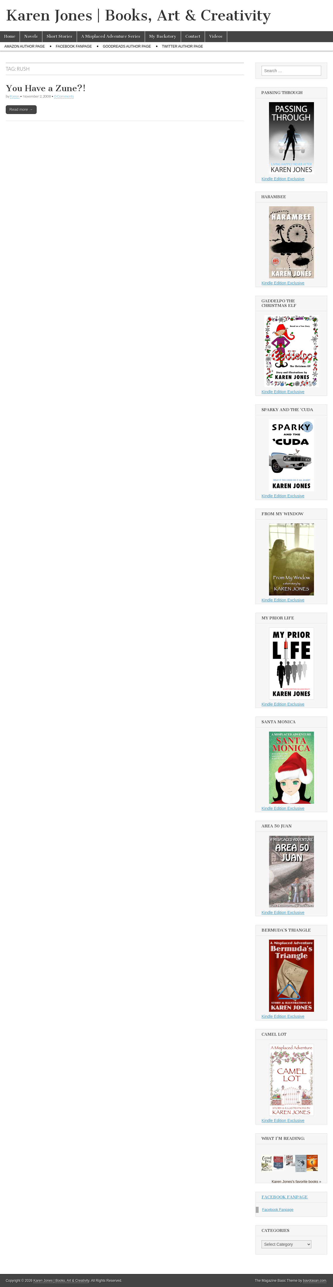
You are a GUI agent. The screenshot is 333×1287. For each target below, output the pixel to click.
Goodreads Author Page (127, 46)
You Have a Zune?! (46, 88)
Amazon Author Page (24, 46)
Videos (216, 36)
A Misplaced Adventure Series (110, 36)
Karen (14, 96)
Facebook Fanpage (74, 46)
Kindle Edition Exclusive (282, 179)
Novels (31, 36)
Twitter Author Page (182, 46)
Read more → (21, 109)
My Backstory (162, 36)
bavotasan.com (314, 1281)
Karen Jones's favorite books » (296, 1182)
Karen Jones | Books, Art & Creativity (138, 15)
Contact (192, 36)
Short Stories (59, 36)
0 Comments (64, 96)
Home (9, 36)
